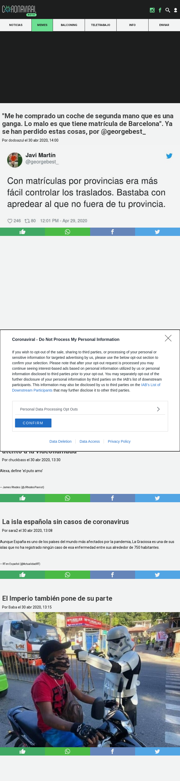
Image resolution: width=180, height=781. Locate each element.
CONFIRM (33, 423)
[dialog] (90, 390)
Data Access (89, 441)
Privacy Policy (119, 441)
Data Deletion (61, 441)
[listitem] (90, 409)
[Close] (170, 340)
